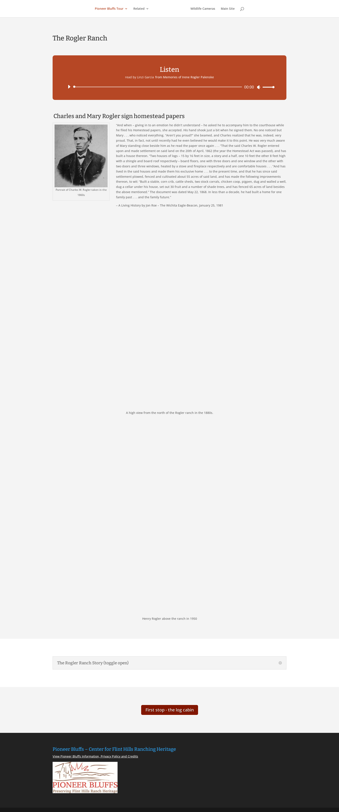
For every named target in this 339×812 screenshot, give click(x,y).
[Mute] (259, 87)
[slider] (158, 86)
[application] (169, 87)
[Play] (69, 86)
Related (139, 9)
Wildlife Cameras (202, 9)
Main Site (228, 9)
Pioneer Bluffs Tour (109, 9)
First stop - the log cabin (169, 710)
